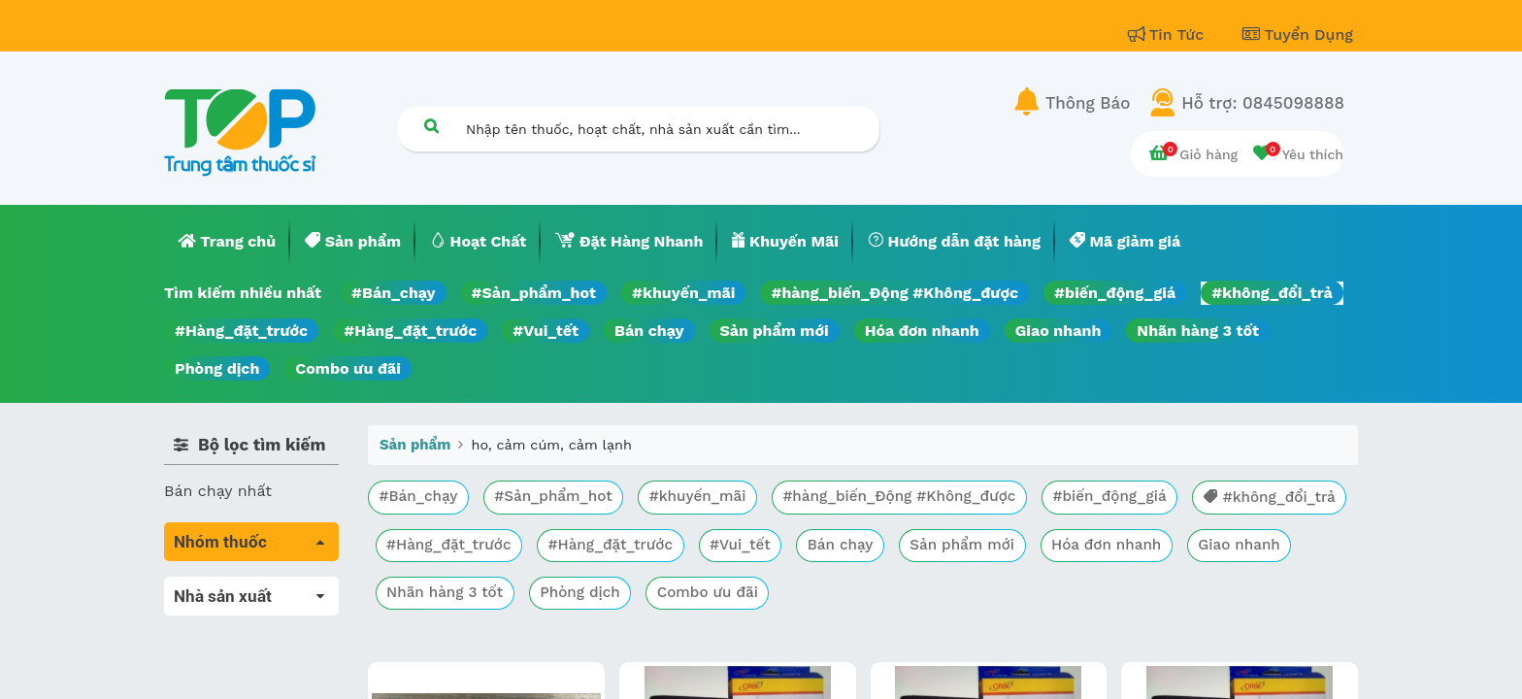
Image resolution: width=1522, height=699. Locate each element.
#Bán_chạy (393, 292)
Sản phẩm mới (774, 330)
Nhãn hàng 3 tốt (1198, 330)
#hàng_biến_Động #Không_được (894, 292)
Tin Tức (1168, 34)
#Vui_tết (546, 330)
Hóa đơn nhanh (922, 330)
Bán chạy (648, 330)
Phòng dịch (217, 368)
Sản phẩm (415, 444)
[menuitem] (227, 241)
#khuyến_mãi (683, 292)
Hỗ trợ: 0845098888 (1262, 103)
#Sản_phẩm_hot (534, 292)
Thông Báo (1087, 103)
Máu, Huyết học (223, 615)
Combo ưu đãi (348, 368)
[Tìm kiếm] (431, 126)
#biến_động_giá (1114, 292)
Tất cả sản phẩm (226, 588)
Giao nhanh (1058, 330)
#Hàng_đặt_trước (241, 330)
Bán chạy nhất (218, 491)
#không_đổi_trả (1272, 292)
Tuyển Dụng (1297, 34)
